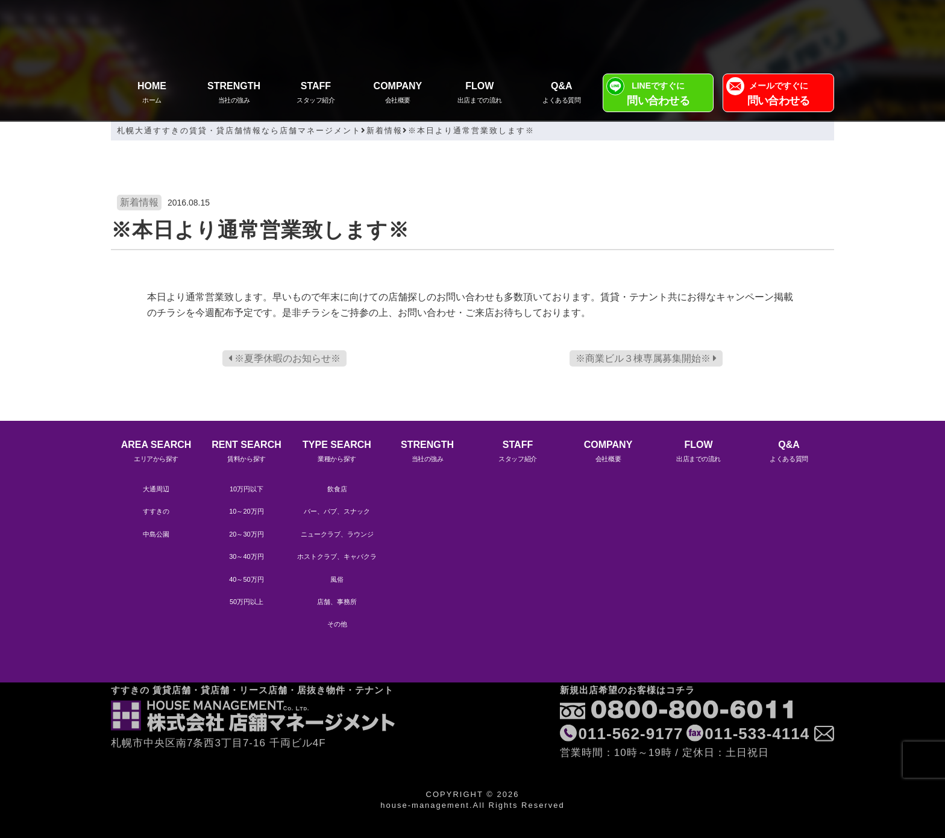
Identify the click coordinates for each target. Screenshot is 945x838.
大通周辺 (156, 489)
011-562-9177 (631, 695)
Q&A (562, 94)
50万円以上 (246, 601)
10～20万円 (246, 511)
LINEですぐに (658, 95)
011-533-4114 (757, 695)
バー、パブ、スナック (337, 511)
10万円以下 (246, 489)
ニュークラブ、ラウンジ (337, 534)
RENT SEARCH (246, 452)
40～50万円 (246, 579)
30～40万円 (246, 556)
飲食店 (337, 489)
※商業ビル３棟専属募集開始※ (646, 358)
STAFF (316, 94)
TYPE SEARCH (337, 452)
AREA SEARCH (156, 452)
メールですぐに (778, 95)
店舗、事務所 (337, 601)
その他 (337, 624)
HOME (152, 94)
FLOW (480, 94)
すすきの (156, 511)
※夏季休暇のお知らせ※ (284, 358)
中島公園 (156, 534)
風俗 (337, 579)
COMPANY (398, 94)
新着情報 (139, 202)
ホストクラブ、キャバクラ (337, 556)
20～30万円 (246, 534)
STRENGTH (234, 94)
